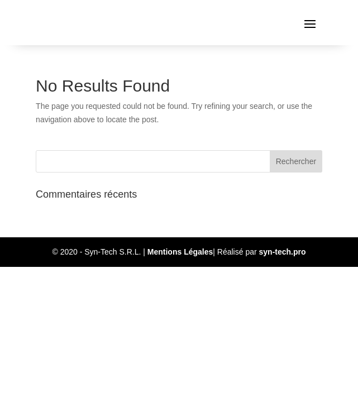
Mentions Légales (180, 251)
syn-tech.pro (282, 251)
